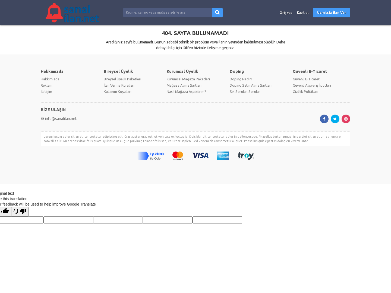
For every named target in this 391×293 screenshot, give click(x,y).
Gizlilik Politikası (305, 91)
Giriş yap (286, 12)
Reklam (46, 85)
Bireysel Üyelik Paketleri (122, 79)
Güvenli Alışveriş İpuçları (312, 85)
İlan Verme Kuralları (119, 85)
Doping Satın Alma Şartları (251, 85)
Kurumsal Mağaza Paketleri (188, 79)
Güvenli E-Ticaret (306, 79)
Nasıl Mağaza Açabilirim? (186, 91)
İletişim (46, 91)
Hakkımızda (50, 79)
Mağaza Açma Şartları (184, 85)
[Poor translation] (20, 211)
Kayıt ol (302, 12)
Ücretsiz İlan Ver (331, 12)
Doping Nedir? (241, 79)
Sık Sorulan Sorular (245, 91)
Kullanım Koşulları (117, 91)
